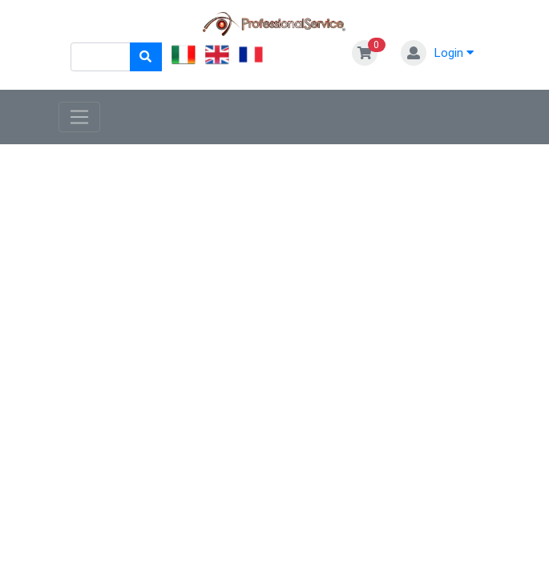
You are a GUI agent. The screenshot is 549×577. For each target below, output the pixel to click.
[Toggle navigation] (80, 117)
